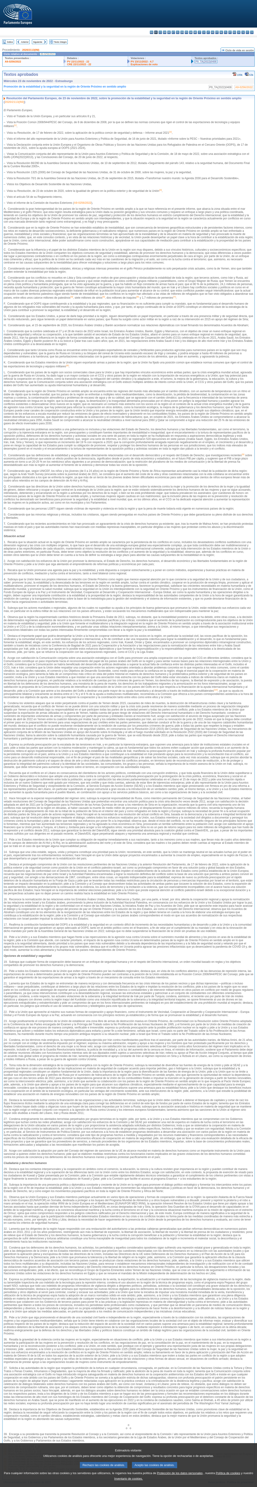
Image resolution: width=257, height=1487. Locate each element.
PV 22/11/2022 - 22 (78, 61)
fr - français (186, 32)
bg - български (151, 32)
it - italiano (199, 32)
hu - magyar (212, 32)
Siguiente (37, 42)
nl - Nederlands (221, 32)
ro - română (234, 32)
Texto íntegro (60, 42)
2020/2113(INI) (30, 49)
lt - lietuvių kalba (208, 32)
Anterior (25, 42)
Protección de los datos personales (180, 1478)
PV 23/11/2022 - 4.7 (142, 61)
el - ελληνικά (177, 32)
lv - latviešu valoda (204, 32)
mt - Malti (217, 32)
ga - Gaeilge (191, 32)
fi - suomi (247, 32)
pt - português (230, 32)
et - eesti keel (173, 32)
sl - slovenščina (243, 32)
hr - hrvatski (195, 32)
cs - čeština (160, 32)
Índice (10, 42)
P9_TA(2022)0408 (206, 61)
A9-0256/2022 (13, 61)
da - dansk (164, 32)
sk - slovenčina (238, 32)
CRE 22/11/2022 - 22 (79, 64)
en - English (182, 32)
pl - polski (225, 32)
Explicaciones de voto (144, 64)
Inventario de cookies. (128, 1483)
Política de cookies (228, 1478)
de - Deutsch (169, 32)
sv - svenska (252, 32)
